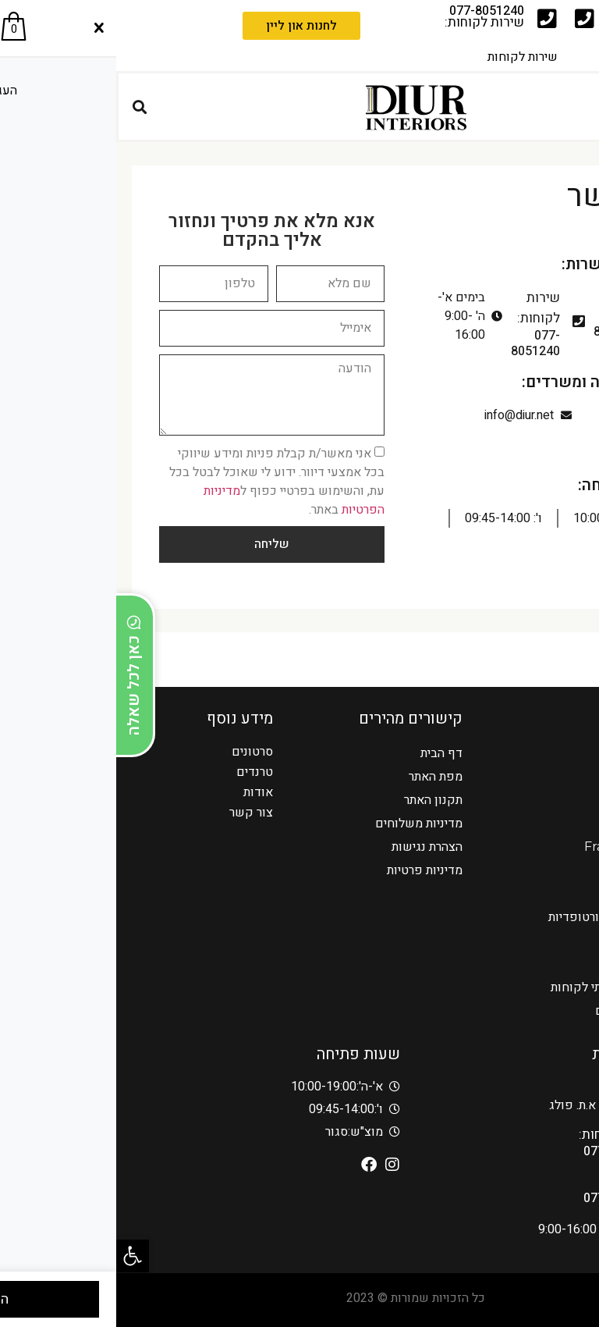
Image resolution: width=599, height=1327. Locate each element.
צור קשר (135, 812)
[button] (16, 1256)
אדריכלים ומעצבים (527, 1010)
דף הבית (325, 752)
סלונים (558, 799)
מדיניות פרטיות (308, 870)
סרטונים (136, 751)
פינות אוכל (548, 940)
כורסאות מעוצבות (530, 893)
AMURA (551, 870)
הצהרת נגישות (310, 846)
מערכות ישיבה (539, 823)
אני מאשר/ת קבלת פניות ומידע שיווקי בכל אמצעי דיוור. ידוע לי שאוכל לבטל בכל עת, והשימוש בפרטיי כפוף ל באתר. (160, 480)
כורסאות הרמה (539, 776)
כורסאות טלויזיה (535, 752)
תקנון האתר (317, 799)
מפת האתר (319, 776)
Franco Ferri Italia (522, 846)
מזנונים (557, 963)
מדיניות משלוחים (302, 823)
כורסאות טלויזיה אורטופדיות (504, 916)
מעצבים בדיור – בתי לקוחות (505, 987)
